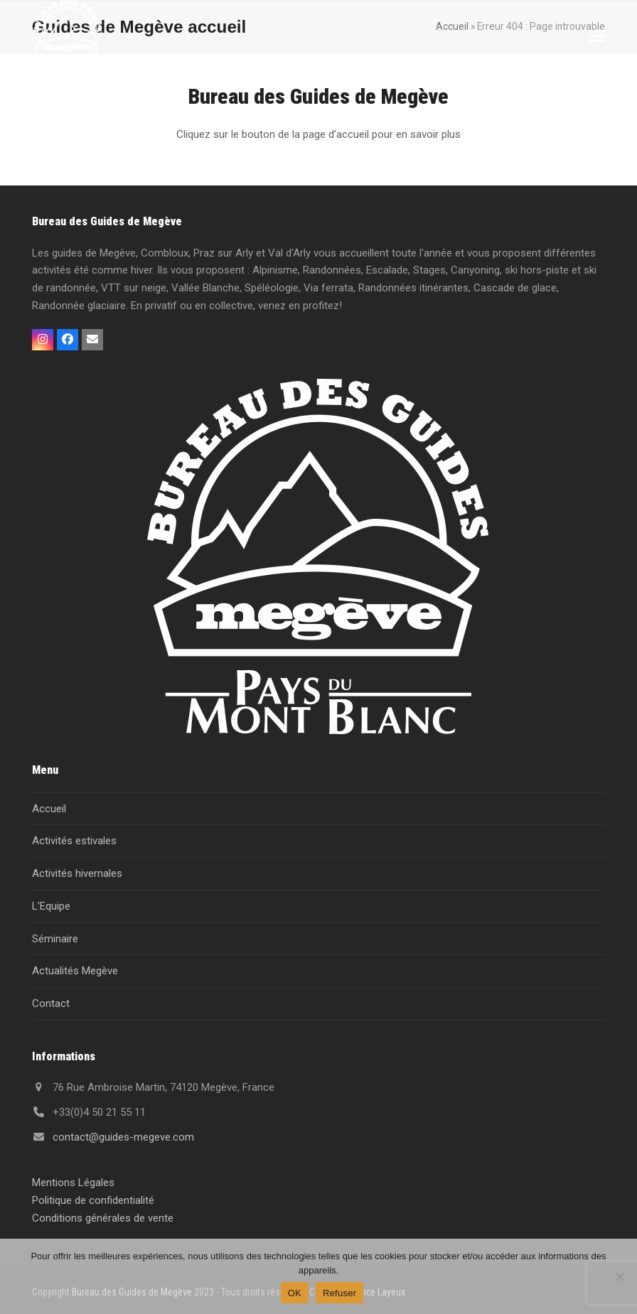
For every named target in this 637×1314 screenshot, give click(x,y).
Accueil (49, 808)
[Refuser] (619, 1276)
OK (294, 1293)
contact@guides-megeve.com (123, 1137)
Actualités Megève (75, 970)
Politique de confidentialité (93, 1200)
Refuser (339, 1293)
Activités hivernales (77, 873)
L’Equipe (51, 906)
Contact (51, 1003)
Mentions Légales (73, 1182)
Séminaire (55, 938)
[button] (597, 36)
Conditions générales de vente (102, 1218)
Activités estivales (74, 840)
